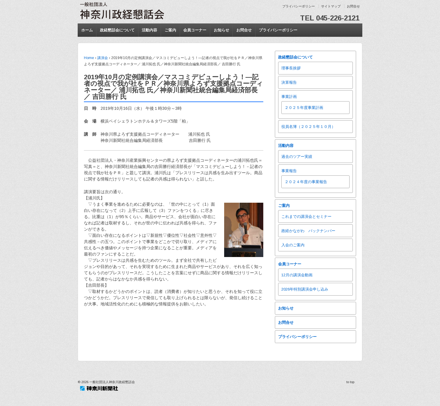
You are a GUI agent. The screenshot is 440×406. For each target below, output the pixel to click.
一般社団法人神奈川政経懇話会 (111, 382)
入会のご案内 (293, 245)
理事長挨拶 (291, 68)
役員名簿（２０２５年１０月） (308, 126)
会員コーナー (194, 30)
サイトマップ (331, 6)
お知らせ (221, 30)
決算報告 (289, 82)
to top (350, 382)
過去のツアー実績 (296, 156)
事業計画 (289, 96)
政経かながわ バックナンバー (308, 231)
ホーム (87, 30)
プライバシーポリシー (298, 6)
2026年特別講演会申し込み (304, 289)
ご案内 (170, 30)
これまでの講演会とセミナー (306, 216)
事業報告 (289, 171)
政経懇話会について (117, 30)
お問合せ (353, 6)
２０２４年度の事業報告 (306, 182)
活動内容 (149, 30)
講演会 (102, 58)
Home (89, 58)
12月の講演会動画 (297, 275)
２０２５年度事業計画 (304, 107)
